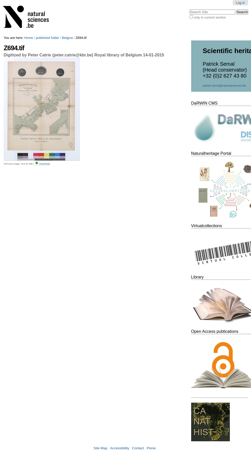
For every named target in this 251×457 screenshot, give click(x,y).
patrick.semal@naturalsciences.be (224, 85)
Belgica (67, 38)
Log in (240, 3)
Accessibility (119, 448)
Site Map (101, 448)
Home (28, 38)
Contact (138, 448)
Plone (151, 448)
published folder (47, 38)
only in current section (210, 17)
